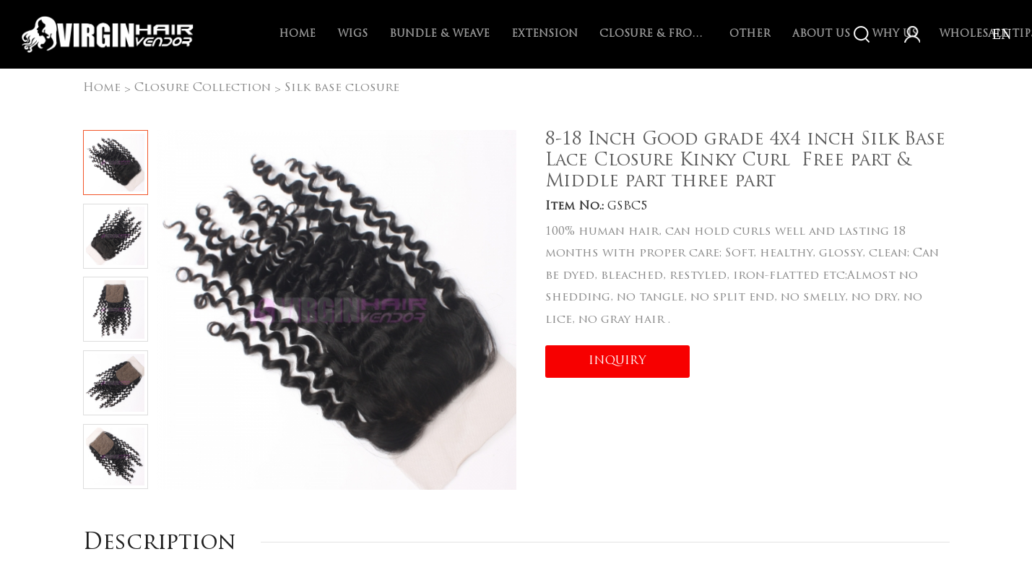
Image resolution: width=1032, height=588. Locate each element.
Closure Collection (202, 88)
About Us (821, 34)
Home (297, 34)
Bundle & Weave (439, 34)
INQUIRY (617, 361)
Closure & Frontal (653, 34)
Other (750, 34)
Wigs (352, 34)
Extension (544, 34)
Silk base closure (342, 88)
